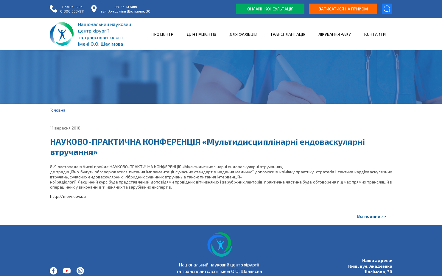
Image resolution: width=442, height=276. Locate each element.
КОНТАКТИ (375, 34)
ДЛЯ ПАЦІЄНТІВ (201, 34)
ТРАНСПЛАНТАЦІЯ (287, 34)
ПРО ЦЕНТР (162, 34)
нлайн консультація (270, 8)
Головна (58, 109)
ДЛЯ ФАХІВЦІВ (243, 34)
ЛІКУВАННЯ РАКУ (334, 34)
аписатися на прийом (343, 8)
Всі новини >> (371, 216)
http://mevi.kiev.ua (68, 196)
